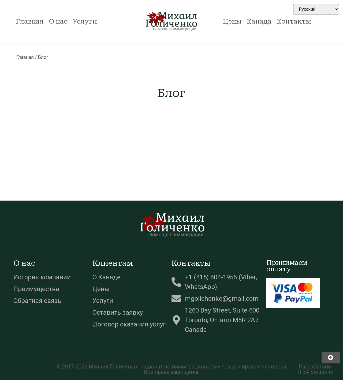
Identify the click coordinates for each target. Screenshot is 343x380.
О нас (58, 21)
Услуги (85, 21)
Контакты (294, 21)
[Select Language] (316, 9)
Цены (232, 21)
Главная (30, 21)
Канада (259, 21)
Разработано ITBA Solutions (315, 369)
